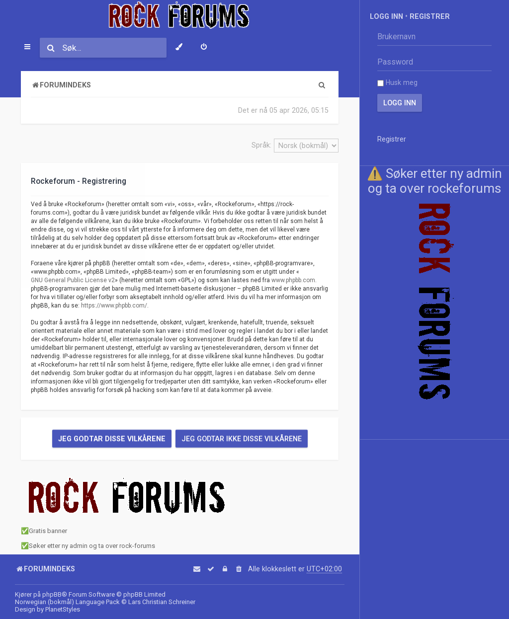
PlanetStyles (62, 609)
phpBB (52, 594)
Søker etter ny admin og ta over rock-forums (92, 545)
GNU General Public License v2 (73, 280)
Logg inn (386, 16)
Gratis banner (48, 531)
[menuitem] (204, 48)
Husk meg (397, 82)
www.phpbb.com (293, 280)
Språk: (261, 145)
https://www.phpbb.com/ (114, 305)
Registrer (430, 16)
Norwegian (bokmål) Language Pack (67, 602)
